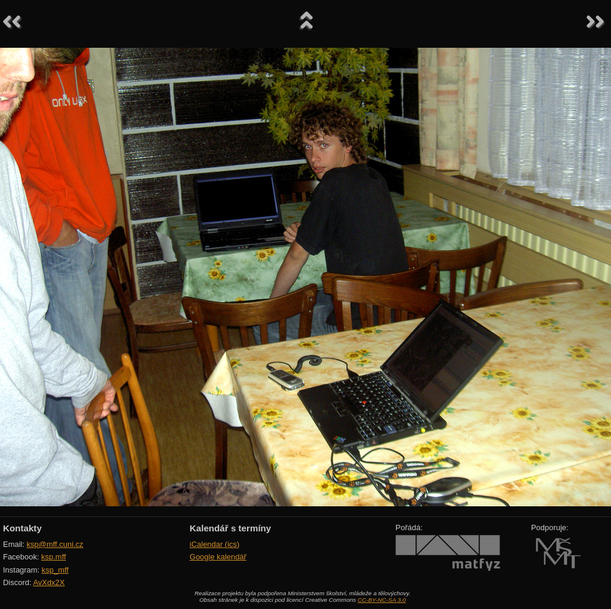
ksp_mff (55, 569)
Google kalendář (218, 556)
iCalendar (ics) (215, 544)
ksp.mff (53, 556)
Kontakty (22, 528)
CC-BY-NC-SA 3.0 (381, 599)
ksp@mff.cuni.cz (55, 544)
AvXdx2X (48, 582)
